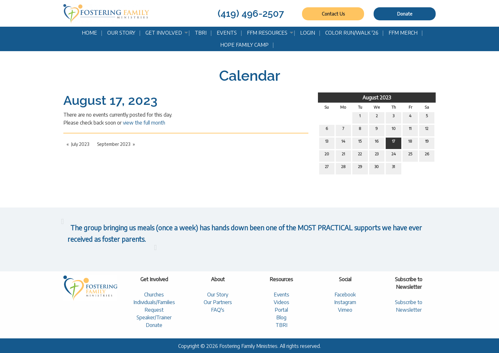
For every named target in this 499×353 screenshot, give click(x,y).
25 (410, 155)
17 (393, 142)
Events (227, 33)
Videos (281, 302)
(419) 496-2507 (251, 13)
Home (89, 33)
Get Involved (163, 33)
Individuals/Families (154, 302)
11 (410, 130)
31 (393, 168)
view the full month (144, 122)
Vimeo (345, 310)
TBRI (201, 33)
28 (343, 168)
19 (427, 142)
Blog (281, 317)
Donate (404, 14)
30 (377, 168)
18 (410, 142)
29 (360, 168)
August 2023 (376, 97)
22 (360, 155)
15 (360, 142)
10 (394, 130)
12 (426, 130)
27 (327, 168)
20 (327, 155)
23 (376, 155)
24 (393, 155)
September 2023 (113, 144)
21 (343, 155)
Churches (154, 294)
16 (376, 142)
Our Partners (218, 302)
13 (326, 142)
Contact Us (333, 14)
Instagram (345, 302)
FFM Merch (403, 33)
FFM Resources (267, 33)
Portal (281, 310)
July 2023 (80, 144)
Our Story (121, 33)
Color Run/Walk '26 (351, 33)
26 (427, 155)
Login (307, 33)
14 (343, 142)
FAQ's (217, 310)
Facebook (345, 294)
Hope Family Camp (244, 45)
